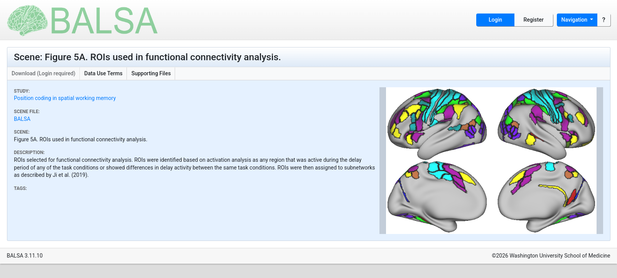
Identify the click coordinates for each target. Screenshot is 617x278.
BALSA (22, 119)
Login (495, 20)
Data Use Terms (103, 73)
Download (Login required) (44, 73)
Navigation (575, 20)
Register (534, 20)
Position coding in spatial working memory (65, 98)
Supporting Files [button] (151, 73)
